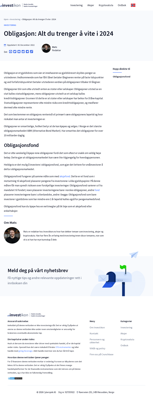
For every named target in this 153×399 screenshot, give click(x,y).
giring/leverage (26, 351)
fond (97, 190)
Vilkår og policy (97, 348)
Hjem (6, 19)
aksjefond (65, 176)
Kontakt (94, 333)
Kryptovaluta (113, 5)
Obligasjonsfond (121, 76)
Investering (84, 5)
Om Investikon (97, 327)
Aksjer (98, 5)
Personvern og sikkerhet (97, 341)
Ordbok (130, 5)
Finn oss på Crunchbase (101, 354)
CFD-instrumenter (63, 347)
